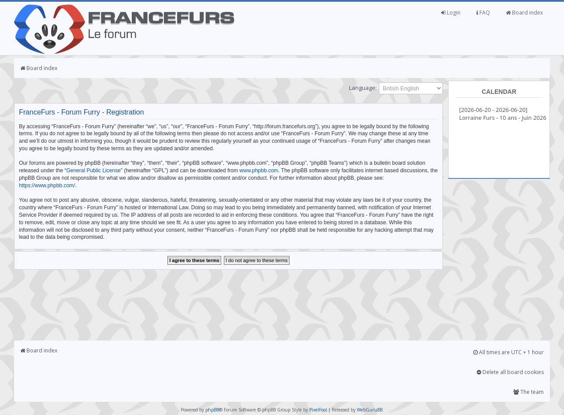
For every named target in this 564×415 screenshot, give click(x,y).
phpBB (212, 410)
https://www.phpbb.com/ (47, 185)
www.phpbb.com (258, 170)
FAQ (483, 12)
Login (450, 12)
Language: (363, 88)
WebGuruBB (369, 410)
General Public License (93, 170)
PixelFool (318, 410)
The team (528, 392)
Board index (524, 12)
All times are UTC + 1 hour (508, 352)
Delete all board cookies (510, 372)
